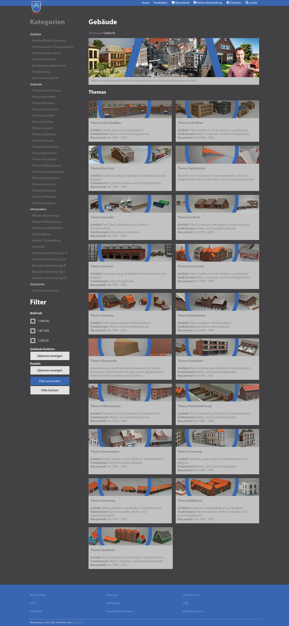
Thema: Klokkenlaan (45, 147)
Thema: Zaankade (43, 203)
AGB (185, 603)
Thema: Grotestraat (44, 134)
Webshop (95, 33)
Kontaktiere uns (193, 611)
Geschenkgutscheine (45, 290)
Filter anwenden (49, 381)
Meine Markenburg (207, 2)
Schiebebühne (41, 234)
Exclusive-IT (77, 623)
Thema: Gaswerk (42, 128)
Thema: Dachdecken (45, 109)
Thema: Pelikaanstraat (46, 165)
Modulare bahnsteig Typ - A (49, 253)
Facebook (36, 611)
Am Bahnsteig (41, 72)
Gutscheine (37, 284)
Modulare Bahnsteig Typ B (49, 265)
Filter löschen (50, 390)
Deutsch (234, 2)
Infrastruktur (38, 209)
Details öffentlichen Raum (49, 40)
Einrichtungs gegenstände (49, 65)
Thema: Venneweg (44, 190)
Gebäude (36, 84)
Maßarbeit (113, 603)
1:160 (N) (43, 321)
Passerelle (38, 247)
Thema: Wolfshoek (44, 197)
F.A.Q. (33, 603)
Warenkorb (180, 2)
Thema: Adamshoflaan (46, 90)
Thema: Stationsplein (45, 178)
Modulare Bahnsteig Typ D (49, 278)
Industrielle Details (44, 59)
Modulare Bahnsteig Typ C (49, 272)
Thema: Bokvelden (44, 97)
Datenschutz (191, 595)
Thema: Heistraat (43, 140)
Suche (251, 2)
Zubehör (35, 34)
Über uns (112, 595)
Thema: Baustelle (43, 115)
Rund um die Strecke (45, 78)
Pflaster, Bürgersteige (45, 215)
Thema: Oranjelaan (44, 159)
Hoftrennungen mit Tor (47, 53)
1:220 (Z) (43, 340)
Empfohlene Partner (119, 611)
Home (146, 2)
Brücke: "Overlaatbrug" (46, 240)
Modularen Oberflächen (47, 228)
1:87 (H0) (43, 331)
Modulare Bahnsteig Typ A (49, 259)
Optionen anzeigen (49, 356)
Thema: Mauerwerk (44, 153)
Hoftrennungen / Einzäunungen (53, 47)
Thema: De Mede (43, 122)
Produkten (160, 2)
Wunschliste (38, 595)
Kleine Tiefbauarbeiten (46, 222)
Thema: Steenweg (43, 184)
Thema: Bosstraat (43, 103)
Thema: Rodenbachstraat (48, 172)
